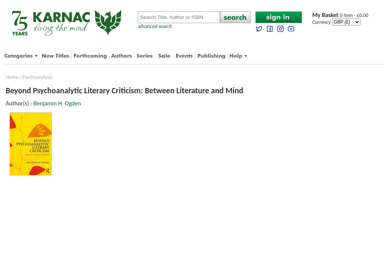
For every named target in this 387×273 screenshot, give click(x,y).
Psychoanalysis (37, 77)
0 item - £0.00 (340, 15)
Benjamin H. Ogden (57, 103)
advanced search (155, 26)
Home (12, 77)
